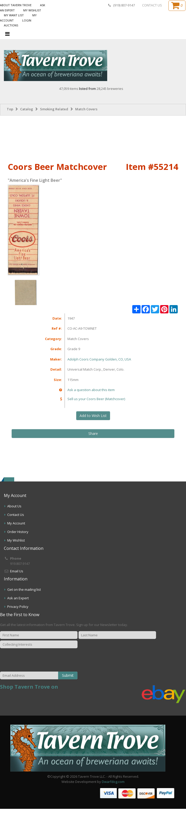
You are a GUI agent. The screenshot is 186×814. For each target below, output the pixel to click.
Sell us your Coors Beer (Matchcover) (96, 399)
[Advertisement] (93, 137)
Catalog (26, 109)
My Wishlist (32, 10)
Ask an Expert (18, 598)
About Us (14, 506)
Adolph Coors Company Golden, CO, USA (99, 359)
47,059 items (69, 88)
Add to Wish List (93, 415)
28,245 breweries (110, 88)
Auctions (11, 25)
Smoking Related (54, 109)
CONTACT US (152, 5)
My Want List (14, 15)
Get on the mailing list (24, 589)
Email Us (16, 571)
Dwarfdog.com (113, 781)
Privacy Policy (17, 606)
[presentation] (55, 660)
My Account (16, 523)
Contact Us (15, 514)
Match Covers (86, 109)
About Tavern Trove (16, 5)
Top (10, 109)
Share (93, 433)
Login (26, 20)
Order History (17, 531)
